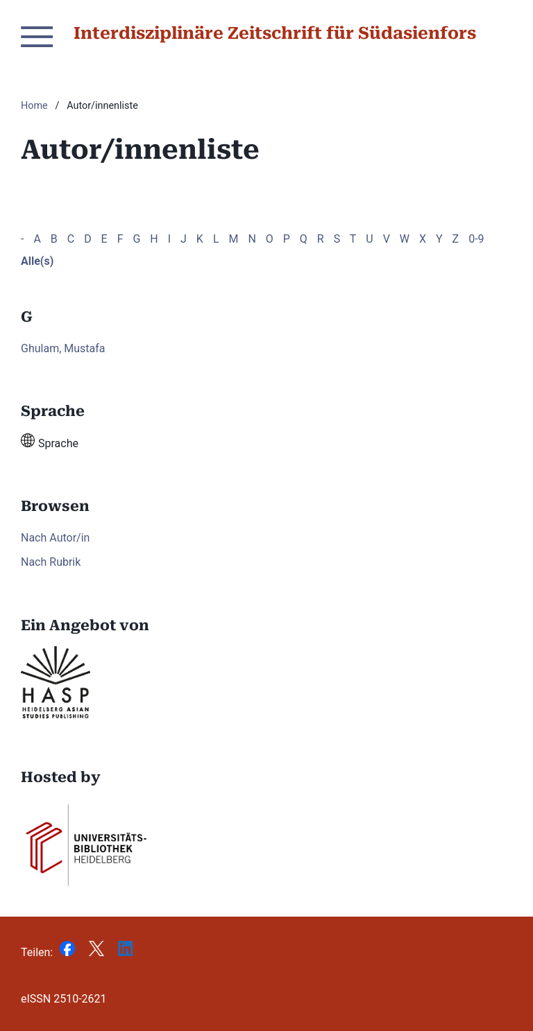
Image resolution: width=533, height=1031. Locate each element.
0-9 (476, 238)
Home (34, 106)
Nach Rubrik (51, 562)
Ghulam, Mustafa (63, 348)
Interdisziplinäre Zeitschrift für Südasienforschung (303, 33)
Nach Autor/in (55, 537)
